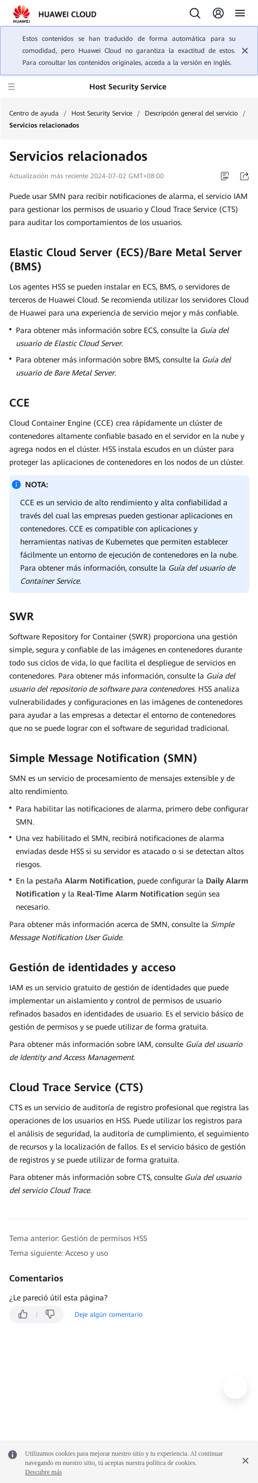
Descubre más (43, 1472)
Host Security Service (101, 113)
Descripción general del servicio (191, 113)
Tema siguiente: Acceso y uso (58, 1253)
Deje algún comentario (109, 1314)
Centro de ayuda (34, 113)
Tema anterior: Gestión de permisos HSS (78, 1238)
